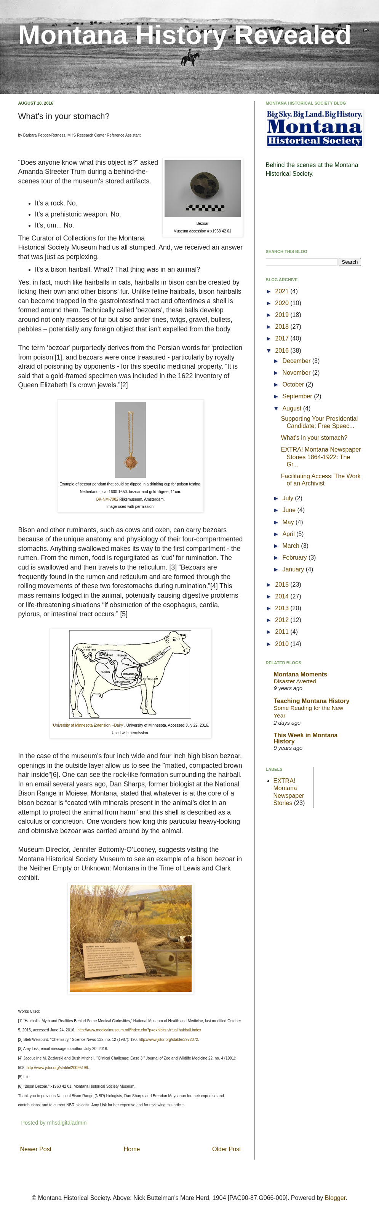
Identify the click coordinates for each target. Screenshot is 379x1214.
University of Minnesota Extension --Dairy (88, 725)
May (289, 522)
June (289, 510)
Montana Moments (300, 674)
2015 (282, 584)
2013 (282, 608)
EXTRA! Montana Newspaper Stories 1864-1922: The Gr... (321, 456)
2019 (282, 315)
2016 (282, 350)
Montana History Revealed (185, 35)
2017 (282, 338)
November (297, 372)
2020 (282, 303)
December (297, 361)
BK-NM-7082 (107, 499)
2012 (282, 620)
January (293, 569)
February (295, 557)
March (291, 546)
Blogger (335, 1198)
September (298, 396)
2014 (282, 596)
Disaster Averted (295, 681)
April (289, 534)
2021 (282, 291)
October (293, 384)
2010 (282, 644)
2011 (282, 631)
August (292, 408)
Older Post (226, 1149)
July (288, 498)
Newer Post (36, 1149)
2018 (282, 326)
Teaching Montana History (312, 701)
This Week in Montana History (306, 738)
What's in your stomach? (314, 437)
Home (132, 1149)
